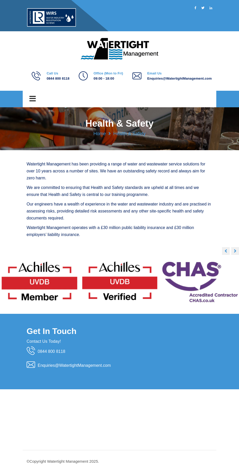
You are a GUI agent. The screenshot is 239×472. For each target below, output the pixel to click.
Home (99, 133)
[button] (235, 251)
